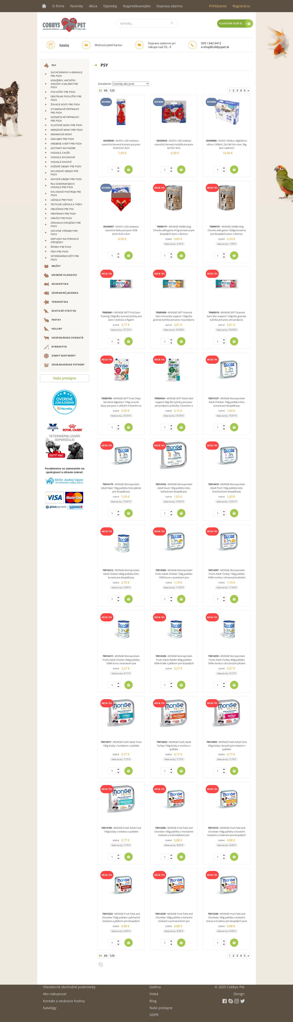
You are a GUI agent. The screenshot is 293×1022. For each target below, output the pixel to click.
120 (112, 90)
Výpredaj (110, 6)
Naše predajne (64, 377)
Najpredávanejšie (136, 6)
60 (105, 90)
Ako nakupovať (54, 993)
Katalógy (49, 1007)
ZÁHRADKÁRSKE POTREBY (64, 364)
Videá (153, 993)
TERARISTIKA (56, 302)
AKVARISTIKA (56, 284)
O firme (58, 6)
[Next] (248, 90)
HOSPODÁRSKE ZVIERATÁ (64, 338)
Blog (153, 1000)
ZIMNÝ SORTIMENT (60, 356)
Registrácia (241, 6)
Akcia (93, 6)
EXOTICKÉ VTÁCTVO (60, 311)
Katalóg (64, 45)
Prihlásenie (218, 6)
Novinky (76, 6)
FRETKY (52, 320)
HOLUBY (53, 329)
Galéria (155, 986)
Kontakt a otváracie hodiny (64, 1000)
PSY (50, 65)
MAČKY (52, 266)
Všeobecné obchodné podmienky (69, 986)
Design (239, 993)
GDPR (153, 1013)
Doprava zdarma (169, 6)
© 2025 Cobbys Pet (229, 986)
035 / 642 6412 (211, 43)
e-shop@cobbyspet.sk (215, 47)
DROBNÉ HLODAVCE (60, 275)
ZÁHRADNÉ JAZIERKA (61, 293)
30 (100, 90)
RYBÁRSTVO (55, 347)
